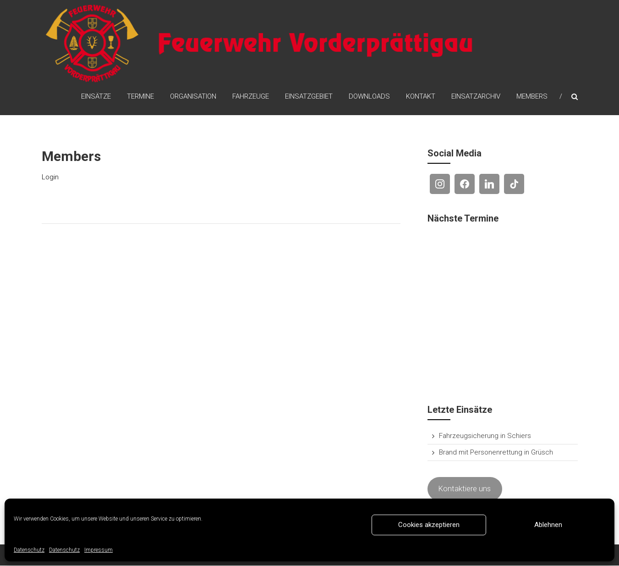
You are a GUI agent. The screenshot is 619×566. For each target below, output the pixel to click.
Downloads (369, 97)
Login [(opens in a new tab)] (50, 177)
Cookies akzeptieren (429, 525)
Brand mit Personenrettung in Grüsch (496, 453)
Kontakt (420, 97)
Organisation (193, 97)
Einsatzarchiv (475, 97)
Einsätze (96, 97)
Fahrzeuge (250, 97)
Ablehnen (548, 525)
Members (532, 97)
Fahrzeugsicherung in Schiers (485, 437)
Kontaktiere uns (464, 489)
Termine (140, 97)
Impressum (98, 550)
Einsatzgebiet (309, 97)
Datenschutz (29, 550)
